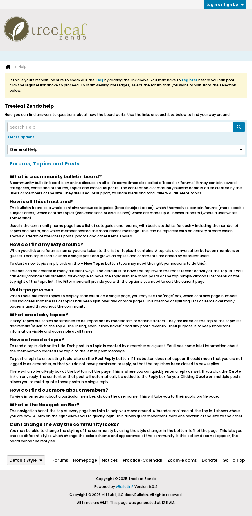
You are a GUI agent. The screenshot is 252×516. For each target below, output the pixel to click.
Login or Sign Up (225, 4)
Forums (60, 460)
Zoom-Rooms (182, 460)
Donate (209, 460)
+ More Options (21, 137)
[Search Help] (126, 127)
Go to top (233, 460)
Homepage (85, 460)
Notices (110, 460)
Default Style (26, 460)
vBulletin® (125, 486)
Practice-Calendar (143, 460)
